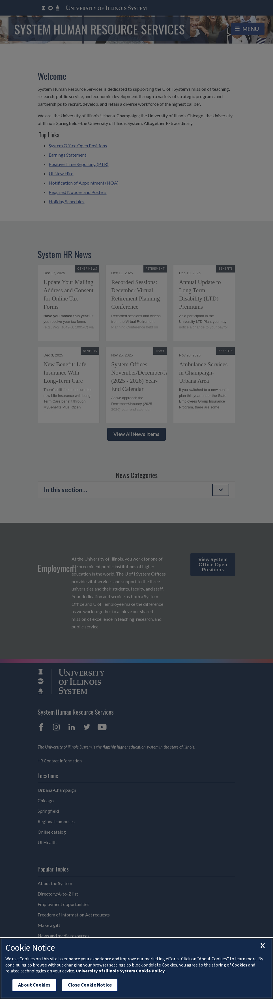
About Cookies (34, 985)
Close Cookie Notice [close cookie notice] (90, 985)
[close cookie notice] (262, 945)
